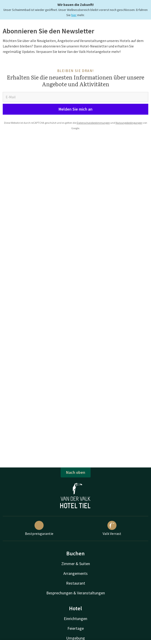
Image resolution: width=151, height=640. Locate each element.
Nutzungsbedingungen (129, 122)
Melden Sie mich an (75, 109)
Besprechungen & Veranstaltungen (75, 593)
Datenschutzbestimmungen (93, 122)
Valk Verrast (112, 528)
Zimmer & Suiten (75, 563)
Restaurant (75, 583)
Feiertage (75, 628)
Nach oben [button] (75, 472)
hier (74, 15)
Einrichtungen (75, 618)
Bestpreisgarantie (39, 528)
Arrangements (75, 573)
